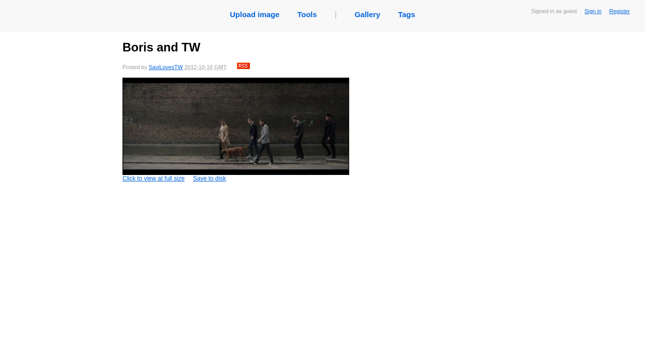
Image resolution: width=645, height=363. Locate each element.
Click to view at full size (235, 130)
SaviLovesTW (166, 67)
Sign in (593, 11)
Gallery (367, 14)
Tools (307, 14)
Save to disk (209, 178)
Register (619, 11)
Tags (406, 14)
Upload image (254, 14)
